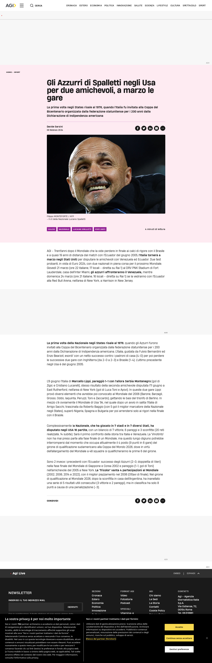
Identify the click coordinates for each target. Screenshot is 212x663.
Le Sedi (153, 599)
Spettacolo (189, 5)
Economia (96, 5)
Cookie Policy (157, 610)
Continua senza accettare (179, 638)
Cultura (175, 5)
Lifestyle (162, 5)
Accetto (179, 627)
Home (9, 72)
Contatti (154, 606)
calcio (51, 229)
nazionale (64, 229)
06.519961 (187, 612)
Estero (83, 5)
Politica (109, 5)
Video (123, 595)
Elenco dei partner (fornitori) (101, 638)
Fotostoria (126, 599)
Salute (138, 5)
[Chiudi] (207, 638)
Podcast (125, 603)
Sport (202, 5)
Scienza (149, 5)
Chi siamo (155, 595)
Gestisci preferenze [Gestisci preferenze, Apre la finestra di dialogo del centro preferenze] (179, 649)
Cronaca (71, 5)
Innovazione (124, 5)
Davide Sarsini (55, 127)
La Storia (154, 603)
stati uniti (100, 229)
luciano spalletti (82, 229)
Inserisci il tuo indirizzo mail (26, 600)
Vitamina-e (127, 613)
